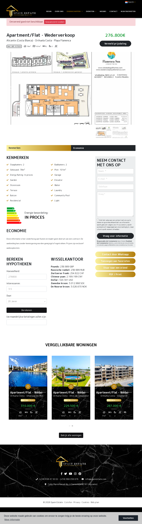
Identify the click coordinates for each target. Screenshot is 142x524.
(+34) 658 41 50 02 (48, 479)
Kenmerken (14, 147)
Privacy (76, 502)
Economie (78, 148)
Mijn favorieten (128, 11)
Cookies (85, 502)
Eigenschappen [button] (75, 11)
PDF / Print (115, 274)
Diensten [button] (91, 11)
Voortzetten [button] (128, 518)
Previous (10, 88)
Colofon (68, 502)
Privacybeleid (121, 225)
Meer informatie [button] (12, 519)
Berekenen (26, 310)
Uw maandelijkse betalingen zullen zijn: (26, 316)
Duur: (9, 295)
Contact (113, 11)
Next (132, 88)
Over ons (59, 11)
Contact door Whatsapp (115, 254)
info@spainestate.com (95, 479)
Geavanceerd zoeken (54, 22)
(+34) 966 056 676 (69, 479)
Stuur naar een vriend (115, 267)
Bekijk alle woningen (71, 435)
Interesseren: (13, 283)
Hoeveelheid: (13, 271)
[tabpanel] (28, 389)
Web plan (95, 502)
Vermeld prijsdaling (115, 43)
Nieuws (103, 11)
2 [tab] (72, 426)
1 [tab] (69, 426)
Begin (48, 11)
